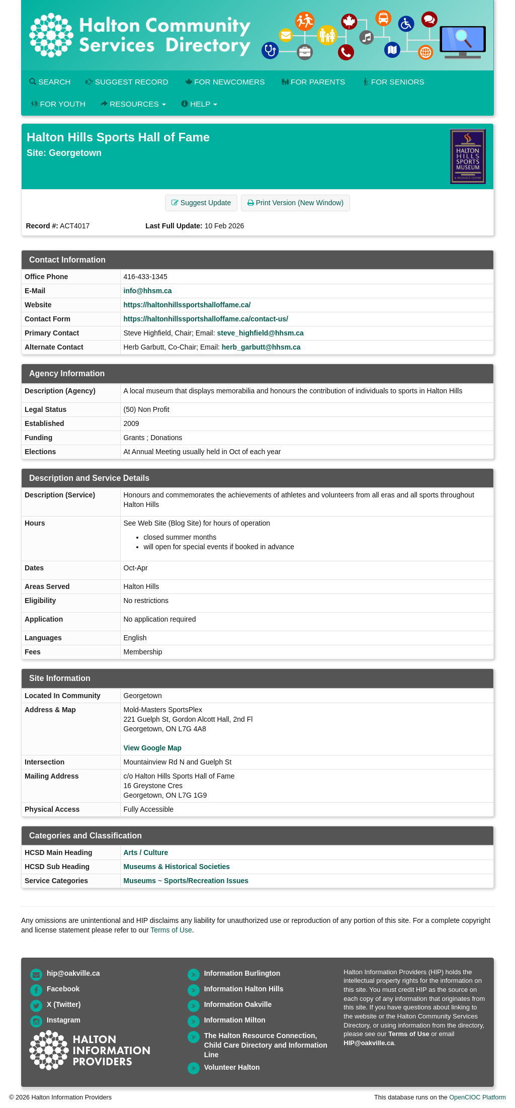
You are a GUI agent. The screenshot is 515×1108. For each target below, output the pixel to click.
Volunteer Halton (232, 1067)
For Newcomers (224, 81)
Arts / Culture (146, 852)
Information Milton (235, 1020)
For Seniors (392, 81)
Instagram (63, 1020)
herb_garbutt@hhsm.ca (261, 347)
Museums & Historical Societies (177, 867)
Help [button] (199, 104)
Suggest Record (126, 81)
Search (49, 81)
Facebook (63, 989)
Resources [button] (133, 104)
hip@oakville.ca (73, 973)
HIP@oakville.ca (369, 1043)
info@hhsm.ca (148, 291)
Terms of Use (171, 930)
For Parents (312, 81)
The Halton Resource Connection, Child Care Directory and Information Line (265, 1045)
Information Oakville (238, 1004)
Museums (140, 881)
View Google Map (153, 748)
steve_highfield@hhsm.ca (260, 333)
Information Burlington (242, 973)
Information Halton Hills (244, 989)
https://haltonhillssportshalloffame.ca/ (187, 305)
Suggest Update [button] (201, 203)
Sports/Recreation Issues (206, 881)
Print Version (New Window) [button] (295, 203)
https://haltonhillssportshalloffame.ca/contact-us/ (206, 319)
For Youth (57, 104)
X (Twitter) (63, 1004)
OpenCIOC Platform (477, 1097)
